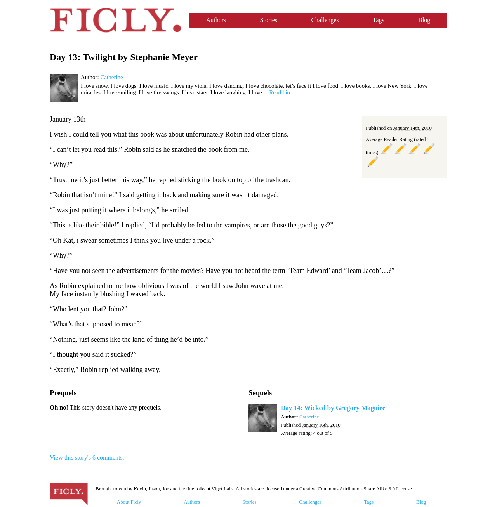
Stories (268, 20)
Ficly (115, 20)
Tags (378, 20)
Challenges (325, 20)
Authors (216, 20)
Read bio (279, 92)
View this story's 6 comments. (87, 457)
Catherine (111, 77)
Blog (424, 20)
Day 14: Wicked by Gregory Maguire (333, 408)
